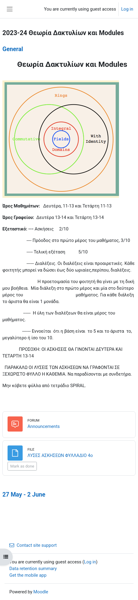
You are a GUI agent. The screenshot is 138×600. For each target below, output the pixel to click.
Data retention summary (33, 568)
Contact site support (33, 545)
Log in (127, 9)
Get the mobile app (28, 575)
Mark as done (22, 466)
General (12, 49)
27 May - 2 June (23, 494)
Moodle (41, 592)
